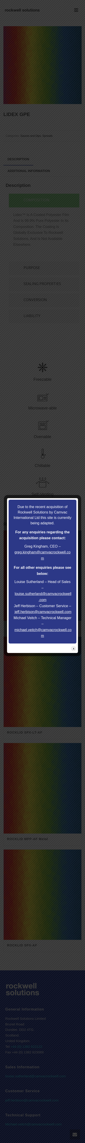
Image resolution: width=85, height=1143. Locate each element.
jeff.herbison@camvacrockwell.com (43, 612)
